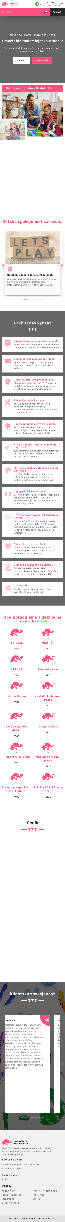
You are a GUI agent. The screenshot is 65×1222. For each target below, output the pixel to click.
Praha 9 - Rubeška (11, 1195)
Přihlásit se (38, 1195)
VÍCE (16, 675)
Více (16, 648)
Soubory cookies (10, 1203)
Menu (6, 12)
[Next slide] (62, 266)
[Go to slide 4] (32, 1117)
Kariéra (36, 1199)
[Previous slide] (3, 266)
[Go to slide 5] (36, 1117)
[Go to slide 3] (29, 1117)
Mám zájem (42, 61)
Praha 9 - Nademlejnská (45, 1191)
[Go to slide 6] (39, 1117)
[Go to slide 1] (22, 1117)
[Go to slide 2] (25, 1117)
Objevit (21, 61)
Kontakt (57, 12)
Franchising (8, 1199)
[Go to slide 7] (43, 1117)
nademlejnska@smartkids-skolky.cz (20, 1164)
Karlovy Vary (8, 1191)
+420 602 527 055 (11, 1168)
